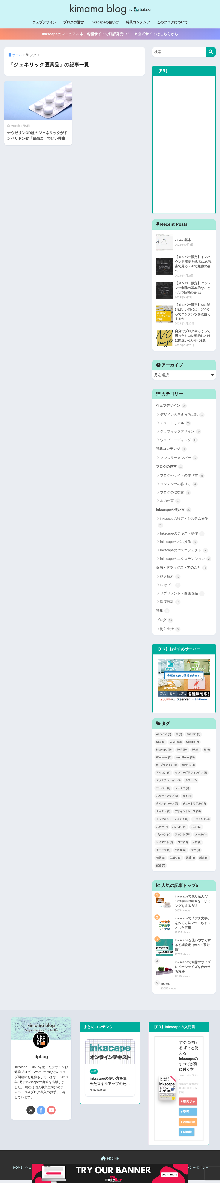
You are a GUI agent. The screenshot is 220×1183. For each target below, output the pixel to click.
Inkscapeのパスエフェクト (184, 552)
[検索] (211, 52)
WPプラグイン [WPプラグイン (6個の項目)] (166, 767)
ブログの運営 (73, 22)
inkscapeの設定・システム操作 (183, 524)
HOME (110, 1161)
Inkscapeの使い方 (105, 22)
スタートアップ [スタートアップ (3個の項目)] (167, 798)
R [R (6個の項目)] (207, 752)
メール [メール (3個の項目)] (200, 837)
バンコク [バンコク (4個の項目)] (179, 829)
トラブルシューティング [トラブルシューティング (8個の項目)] (172, 821)
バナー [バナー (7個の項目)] (162, 829)
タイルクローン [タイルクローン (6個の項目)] (167, 806)
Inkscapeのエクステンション (185, 561)
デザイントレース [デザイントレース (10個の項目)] (188, 814)
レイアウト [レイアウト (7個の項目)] (164, 845)
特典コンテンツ (138, 22)
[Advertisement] (184, 144)
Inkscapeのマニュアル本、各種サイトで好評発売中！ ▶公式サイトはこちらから (110, 34)
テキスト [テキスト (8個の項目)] (163, 814)
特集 (163, 613)
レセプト (170, 587)
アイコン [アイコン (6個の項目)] (163, 775)
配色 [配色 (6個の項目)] (160, 868)
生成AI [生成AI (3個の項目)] (175, 860)
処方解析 (170, 579)
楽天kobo (184, 1118)
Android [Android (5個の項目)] (193, 736)
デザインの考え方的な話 (182, 416)
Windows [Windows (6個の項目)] (163, 759)
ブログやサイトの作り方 (182, 477)
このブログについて (172, 22)
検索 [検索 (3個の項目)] (160, 860)
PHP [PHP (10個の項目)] (182, 752)
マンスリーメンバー (179, 459)
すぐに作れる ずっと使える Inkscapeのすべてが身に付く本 (188, 1059)
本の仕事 (170, 503)
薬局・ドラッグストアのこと (183, 569)
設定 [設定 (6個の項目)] (203, 860)
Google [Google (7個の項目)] (192, 744)
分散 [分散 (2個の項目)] (196, 845)
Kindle (187, 1134)
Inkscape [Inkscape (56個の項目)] (164, 752)
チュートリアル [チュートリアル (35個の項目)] (194, 806)
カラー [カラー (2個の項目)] (191, 783)
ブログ (165, 622)
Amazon (189, 1124)
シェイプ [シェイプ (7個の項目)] (182, 790)
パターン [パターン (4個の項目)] (163, 837)
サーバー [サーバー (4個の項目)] (163, 790)
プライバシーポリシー (192, 1170)
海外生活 (170, 632)
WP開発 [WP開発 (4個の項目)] (188, 767)
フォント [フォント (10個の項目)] (183, 837)
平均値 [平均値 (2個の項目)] (180, 852)
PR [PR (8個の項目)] (196, 752)
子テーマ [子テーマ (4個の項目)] (163, 852)
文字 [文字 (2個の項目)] (195, 852)
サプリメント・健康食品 (182, 596)
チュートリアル (175, 424)
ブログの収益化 (175, 494)
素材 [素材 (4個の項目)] (190, 860)
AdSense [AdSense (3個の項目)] (163, 736)
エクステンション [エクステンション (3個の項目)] (168, 783)
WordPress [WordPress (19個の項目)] (185, 759)
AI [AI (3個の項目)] (179, 736)
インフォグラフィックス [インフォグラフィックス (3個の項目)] (191, 775)
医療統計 (170, 604)
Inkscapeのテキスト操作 (182, 535)
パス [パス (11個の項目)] (196, 829)
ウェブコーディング (179, 441)
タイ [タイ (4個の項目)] (187, 798)
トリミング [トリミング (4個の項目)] (201, 821)
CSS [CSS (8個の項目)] (160, 744)
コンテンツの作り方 (179, 486)
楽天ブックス (186, 1108)
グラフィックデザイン (180, 433)
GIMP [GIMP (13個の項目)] (176, 744)
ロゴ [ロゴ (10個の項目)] (182, 845)
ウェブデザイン (44, 22)
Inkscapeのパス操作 (179, 544)
